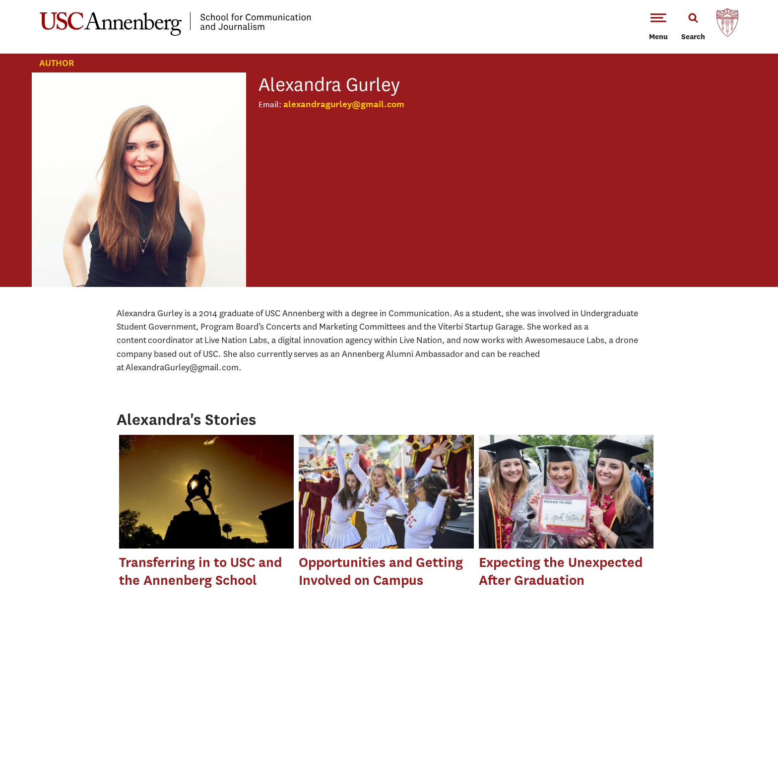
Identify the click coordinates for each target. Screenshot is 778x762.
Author (56, 63)
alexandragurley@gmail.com (343, 104)
